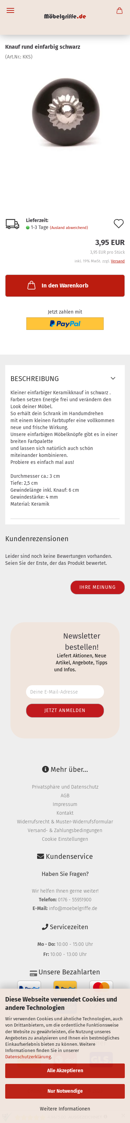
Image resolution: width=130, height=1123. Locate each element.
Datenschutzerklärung (28, 1056)
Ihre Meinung (97, 587)
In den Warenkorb (57, 285)
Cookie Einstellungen (65, 839)
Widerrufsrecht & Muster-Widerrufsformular (65, 822)
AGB (65, 796)
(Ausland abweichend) (69, 228)
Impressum (65, 804)
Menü (10, 10)
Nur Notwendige (65, 1091)
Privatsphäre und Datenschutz (65, 787)
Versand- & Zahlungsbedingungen (65, 830)
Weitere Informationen (65, 1109)
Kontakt (65, 813)
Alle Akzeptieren (65, 1071)
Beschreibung (34, 378)
